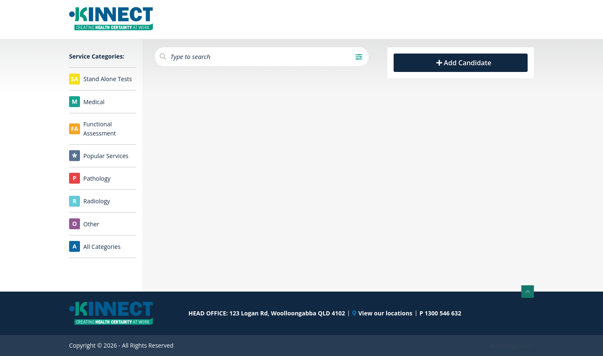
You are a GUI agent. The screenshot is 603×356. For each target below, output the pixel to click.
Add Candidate (461, 62)
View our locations (382, 313)
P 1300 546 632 (440, 313)
